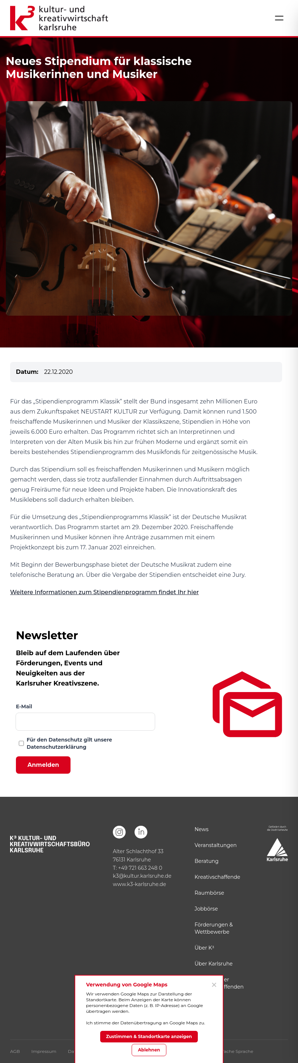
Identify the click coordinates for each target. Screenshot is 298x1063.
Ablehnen (149, 1050)
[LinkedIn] (141, 832)
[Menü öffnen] (279, 18)
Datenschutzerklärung (56, 747)
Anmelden (43, 764)
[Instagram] (119, 832)
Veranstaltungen (216, 845)
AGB (15, 1051)
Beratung (206, 861)
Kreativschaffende (217, 877)
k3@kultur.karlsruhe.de (142, 876)
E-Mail (24, 706)
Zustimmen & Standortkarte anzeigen (149, 1036)
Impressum (43, 1051)
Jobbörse (206, 909)
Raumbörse (209, 893)
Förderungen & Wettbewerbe (214, 928)
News (202, 829)
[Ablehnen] (213, 984)
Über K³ (204, 948)
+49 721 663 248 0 (140, 868)
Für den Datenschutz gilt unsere (69, 743)
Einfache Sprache (235, 1051)
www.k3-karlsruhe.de (139, 884)
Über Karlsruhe (214, 963)
